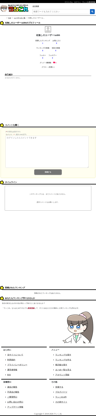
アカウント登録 (62, 375)
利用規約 (11, 360)
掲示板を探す (61, 365)
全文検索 (35, 6)
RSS (9, 375)
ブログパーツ (61, 392)
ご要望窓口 (12, 397)
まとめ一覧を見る (63, 370)
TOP (9, 18)
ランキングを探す (63, 355)
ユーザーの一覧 (19, 18)
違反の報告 (12, 387)
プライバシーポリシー (17, 365)
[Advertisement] (48, 104)
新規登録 (31, 308)
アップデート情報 (15, 407)
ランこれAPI (60, 397)
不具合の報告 (13, 392)
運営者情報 (12, 370)
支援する (59, 387)
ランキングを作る (63, 360)
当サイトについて (15, 355)
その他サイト (61, 402)
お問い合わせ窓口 (15, 402)
